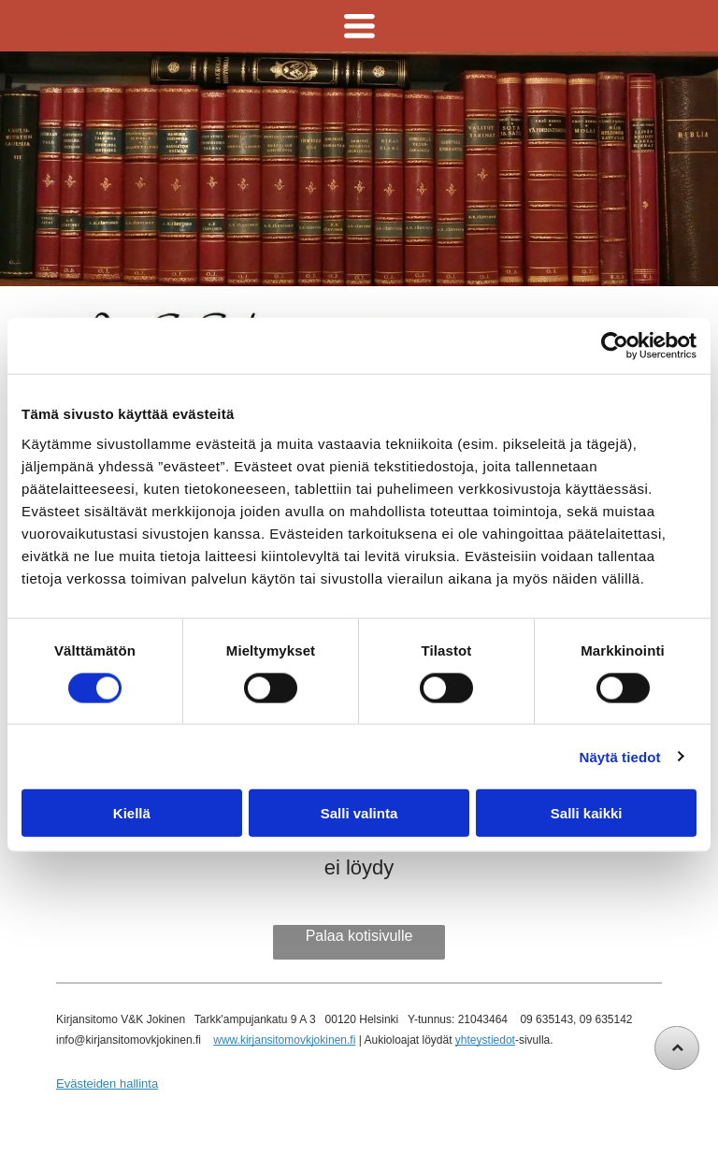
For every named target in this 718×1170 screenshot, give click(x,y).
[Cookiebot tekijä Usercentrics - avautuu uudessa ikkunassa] (614, 346)
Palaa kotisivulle (359, 936)
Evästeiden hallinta (107, 1083)
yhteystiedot (485, 1040)
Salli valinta (359, 813)
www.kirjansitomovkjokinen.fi (284, 1040)
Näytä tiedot (620, 756)
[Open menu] (359, 25)
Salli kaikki (587, 813)
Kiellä (132, 813)
